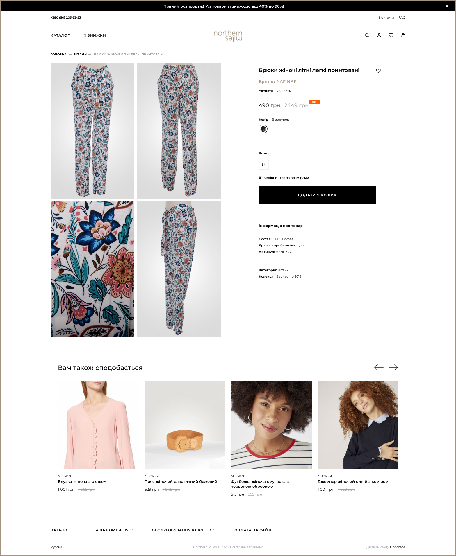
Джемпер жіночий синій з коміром (353, 481)
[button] (393, 367)
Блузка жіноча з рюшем (82, 481)
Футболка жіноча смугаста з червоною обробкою (260, 484)
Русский (58, 547)
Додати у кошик (317, 195)
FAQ (401, 17)
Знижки (94, 35)
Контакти (386, 17)
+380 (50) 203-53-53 (66, 17)
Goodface (397, 547)
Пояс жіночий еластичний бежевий (181, 481)
